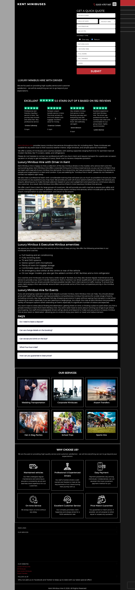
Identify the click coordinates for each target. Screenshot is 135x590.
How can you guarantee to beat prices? (35, 356)
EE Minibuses (21, 569)
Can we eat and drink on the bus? (33, 339)
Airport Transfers (22, 573)
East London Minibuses (24, 571)
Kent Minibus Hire (25, 145)
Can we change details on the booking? (35, 330)
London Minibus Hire (23, 566)
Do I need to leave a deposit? (31, 322)
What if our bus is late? (28, 347)
